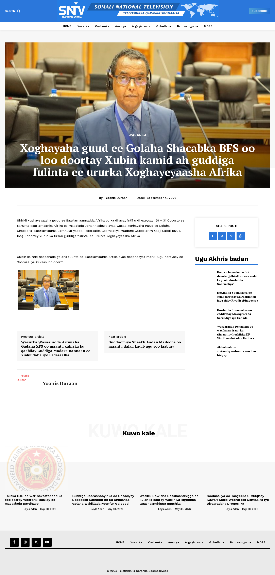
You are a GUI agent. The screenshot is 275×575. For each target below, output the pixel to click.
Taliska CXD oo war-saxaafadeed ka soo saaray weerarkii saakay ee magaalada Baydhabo (33, 499)
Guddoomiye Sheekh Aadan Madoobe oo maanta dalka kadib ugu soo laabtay (144, 344)
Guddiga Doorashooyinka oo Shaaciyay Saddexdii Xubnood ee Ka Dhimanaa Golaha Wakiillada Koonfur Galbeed (103, 499)
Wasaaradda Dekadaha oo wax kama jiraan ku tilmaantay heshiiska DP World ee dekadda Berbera (235, 332)
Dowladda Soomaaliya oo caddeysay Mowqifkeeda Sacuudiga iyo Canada (234, 314)
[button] (13, 11)
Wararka (137, 135)
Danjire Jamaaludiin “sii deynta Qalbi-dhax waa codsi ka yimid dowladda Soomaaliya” (237, 278)
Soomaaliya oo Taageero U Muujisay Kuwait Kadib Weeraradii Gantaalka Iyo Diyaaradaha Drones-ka (238, 499)
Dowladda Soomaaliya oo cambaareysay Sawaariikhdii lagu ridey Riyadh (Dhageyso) (237, 296)
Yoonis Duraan (116, 198)
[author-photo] (14, 508)
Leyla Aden (30, 509)
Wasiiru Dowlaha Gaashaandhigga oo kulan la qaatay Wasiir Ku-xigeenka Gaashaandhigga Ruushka (169, 499)
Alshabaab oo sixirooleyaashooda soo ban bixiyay (236, 351)
